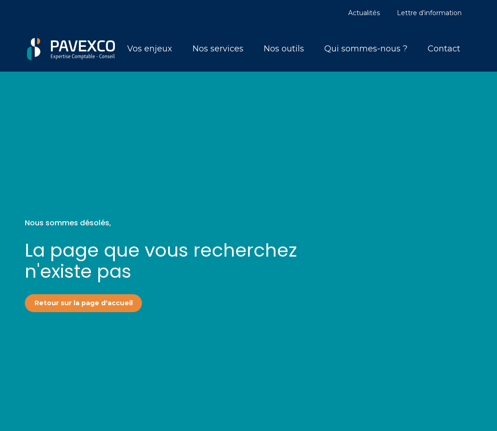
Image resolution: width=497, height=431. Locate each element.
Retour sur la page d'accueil (83, 303)
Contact (444, 49)
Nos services (217, 49)
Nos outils (284, 49)
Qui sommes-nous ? (365, 49)
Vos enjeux (149, 49)
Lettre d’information (429, 13)
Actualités (364, 13)
